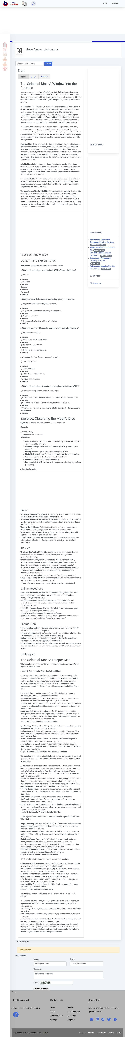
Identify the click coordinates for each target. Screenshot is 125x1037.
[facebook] (16, 1014)
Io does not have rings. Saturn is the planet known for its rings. (50, 366)
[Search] (33, 3)
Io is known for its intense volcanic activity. (50, 371)
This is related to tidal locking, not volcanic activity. (50, 347)
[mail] (91, 1019)
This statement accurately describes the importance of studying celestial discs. (50, 413)
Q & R (52, 1012)
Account (115, 3)
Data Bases (71, 1016)
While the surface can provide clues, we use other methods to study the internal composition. (50, 400)
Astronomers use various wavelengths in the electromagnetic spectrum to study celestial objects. (50, 395)
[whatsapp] (115, 1019)
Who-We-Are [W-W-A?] (101, 1033)
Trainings (53, 1020)
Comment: (38, 969)
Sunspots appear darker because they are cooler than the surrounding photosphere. (50, 308)
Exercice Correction (29, 469)
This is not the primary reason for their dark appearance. (50, 318)
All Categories (95, 283)
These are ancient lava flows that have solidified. (50, 342)
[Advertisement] (62, 17)
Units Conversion (73, 1012)
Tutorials (5, 49)
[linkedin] (97, 1019)
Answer (25, 279)
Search (48, 64)
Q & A (5, 54)
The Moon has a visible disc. (50, 284)
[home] (11, 3)
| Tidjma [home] (45, 1033)
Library (5, 64)
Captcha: (37, 983)
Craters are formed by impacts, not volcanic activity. (50, 337)
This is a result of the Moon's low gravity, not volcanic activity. (50, 352)
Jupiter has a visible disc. (50, 289)
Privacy (111, 1033)
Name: (36, 959)
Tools (5, 59)
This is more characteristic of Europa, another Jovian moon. (50, 376)
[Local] (24, 3)
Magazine (71, 1020)
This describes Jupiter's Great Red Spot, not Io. (50, 381)
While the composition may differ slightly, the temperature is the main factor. (50, 323)
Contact (82, 1033)
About (105, 3)
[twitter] (109, 1019)
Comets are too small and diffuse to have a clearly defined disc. (50, 294)
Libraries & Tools (56, 1016)
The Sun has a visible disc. (50, 279)
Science (5, 68)
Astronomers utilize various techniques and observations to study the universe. (50, 405)
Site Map (91, 1033)
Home (5, 44)
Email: (72, 959)
